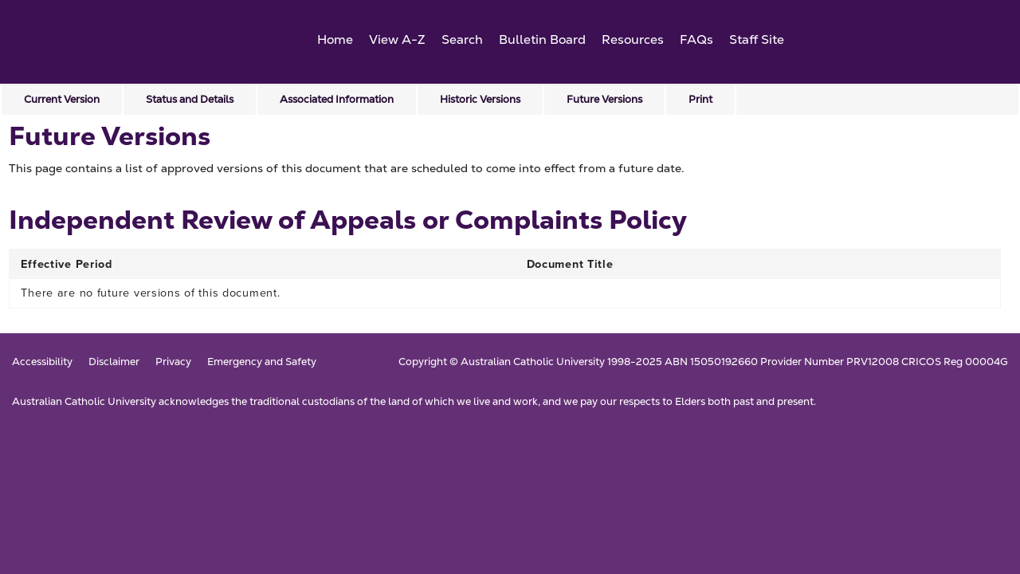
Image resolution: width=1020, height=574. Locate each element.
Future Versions (604, 99)
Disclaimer (113, 362)
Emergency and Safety (261, 362)
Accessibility (42, 362)
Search (462, 39)
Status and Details (189, 99)
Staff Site (756, 39)
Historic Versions (480, 99)
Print (700, 99)
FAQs (696, 39)
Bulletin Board (542, 39)
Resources (633, 39)
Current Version (62, 99)
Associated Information (337, 99)
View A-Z (397, 39)
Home (335, 39)
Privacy (173, 362)
